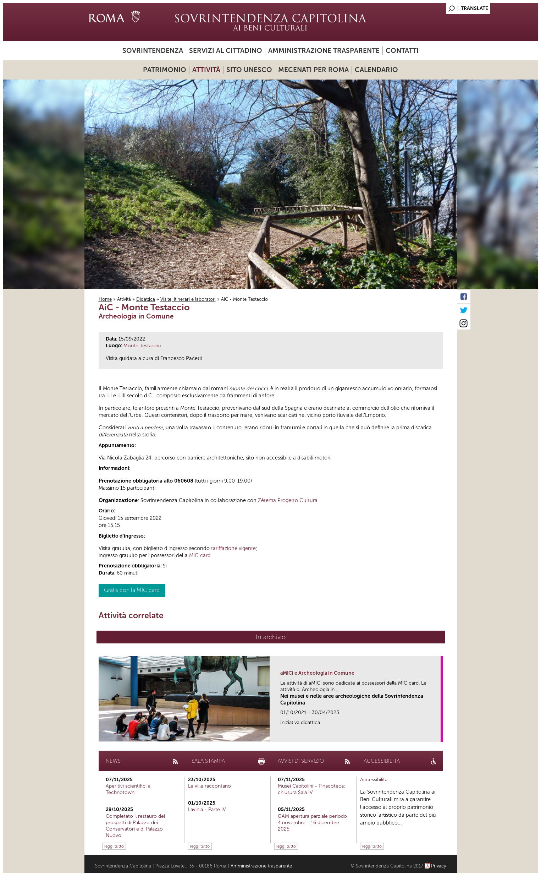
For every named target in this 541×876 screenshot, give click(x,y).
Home (105, 299)
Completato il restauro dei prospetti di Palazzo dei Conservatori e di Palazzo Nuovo (135, 826)
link (437, 734)
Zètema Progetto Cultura (288, 500)
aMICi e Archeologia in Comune (317, 673)
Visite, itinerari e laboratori (188, 299)
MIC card (200, 555)
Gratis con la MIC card (132, 590)
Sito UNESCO (249, 70)
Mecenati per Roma (313, 70)
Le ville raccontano (209, 786)
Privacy (438, 866)
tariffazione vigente (233, 548)
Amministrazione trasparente (324, 51)
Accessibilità (373, 780)
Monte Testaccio (142, 346)
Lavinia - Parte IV (207, 809)
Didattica (145, 299)
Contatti (402, 51)
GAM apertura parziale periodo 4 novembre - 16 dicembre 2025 (312, 822)
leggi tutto (114, 846)
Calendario (376, 70)
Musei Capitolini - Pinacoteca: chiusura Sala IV (311, 789)
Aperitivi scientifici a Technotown (128, 789)
